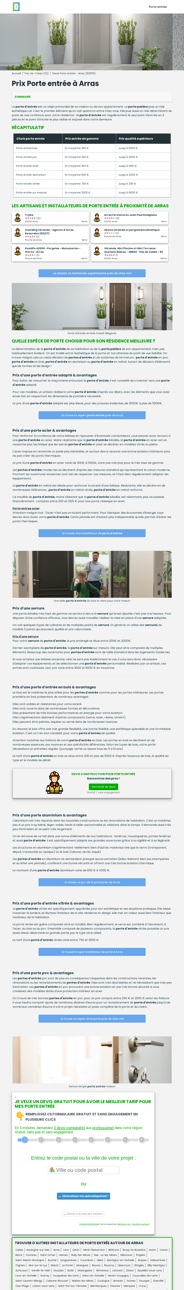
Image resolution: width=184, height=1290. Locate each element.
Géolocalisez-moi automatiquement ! (83, 1196)
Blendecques (98, 1286)
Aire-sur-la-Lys (38, 1265)
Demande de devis (103, 787)
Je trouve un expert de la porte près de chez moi (92, 1019)
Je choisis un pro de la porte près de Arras (92, 882)
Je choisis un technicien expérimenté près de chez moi (92, 273)
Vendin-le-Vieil (40, 1270)
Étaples (140, 1255)
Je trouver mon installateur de (92, 533)
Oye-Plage (22, 1286)
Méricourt (126, 1255)
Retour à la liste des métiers (83, 1214)
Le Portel (67, 1265)
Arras (56, 1250)
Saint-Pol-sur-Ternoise (72, 1286)
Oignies (20, 1265)
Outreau (31, 1255)
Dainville (158, 1281)
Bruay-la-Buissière (134, 1250)
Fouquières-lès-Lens (66, 1275)
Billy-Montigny (156, 1265)
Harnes (63, 1255)
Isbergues (82, 1265)
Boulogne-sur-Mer (38, 1250)
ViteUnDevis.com (124, 1224)
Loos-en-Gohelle (26, 1275)
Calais (19, 1250)
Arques (142, 1260)
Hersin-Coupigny (118, 1275)
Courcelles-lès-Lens (145, 1275)
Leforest (117, 1270)
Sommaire (23, 97)
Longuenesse (68, 1260)
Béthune (114, 1250)
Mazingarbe (85, 1270)
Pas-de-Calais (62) (37, 73)
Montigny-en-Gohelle (120, 1260)
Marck (54, 1265)
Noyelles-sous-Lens (150, 1270)
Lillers (100, 1260)
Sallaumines (157, 1260)
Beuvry (96, 1265)
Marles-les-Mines (83, 1281)
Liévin (76, 1250)
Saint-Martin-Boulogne (30, 1260)
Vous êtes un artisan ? (141, 1224)
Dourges (144, 1281)
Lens (66, 1250)
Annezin (118, 1281)
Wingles (139, 1265)
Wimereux (102, 1270)
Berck (19, 1255)
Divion (130, 1270)
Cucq (142, 1286)
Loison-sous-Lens (43, 1286)
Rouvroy (109, 1265)
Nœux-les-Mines (105, 1255)
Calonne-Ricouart (57, 1281)
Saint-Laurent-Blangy (29, 1281)
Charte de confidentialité (89, 1224)
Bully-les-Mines (80, 1255)
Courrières (86, 1260)
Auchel (52, 1260)
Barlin (70, 1270)
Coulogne (103, 1281)
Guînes (131, 1281)
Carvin (164, 1250)
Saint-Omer (47, 1255)
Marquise (129, 1286)
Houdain (59, 1270)
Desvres (115, 1286)
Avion (152, 1250)
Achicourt (22, 1270)
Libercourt (124, 1265)
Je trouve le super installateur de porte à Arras (92, 952)
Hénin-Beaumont (94, 1250)
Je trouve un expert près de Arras (92, 415)
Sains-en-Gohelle (93, 1275)
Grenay (44, 1275)
